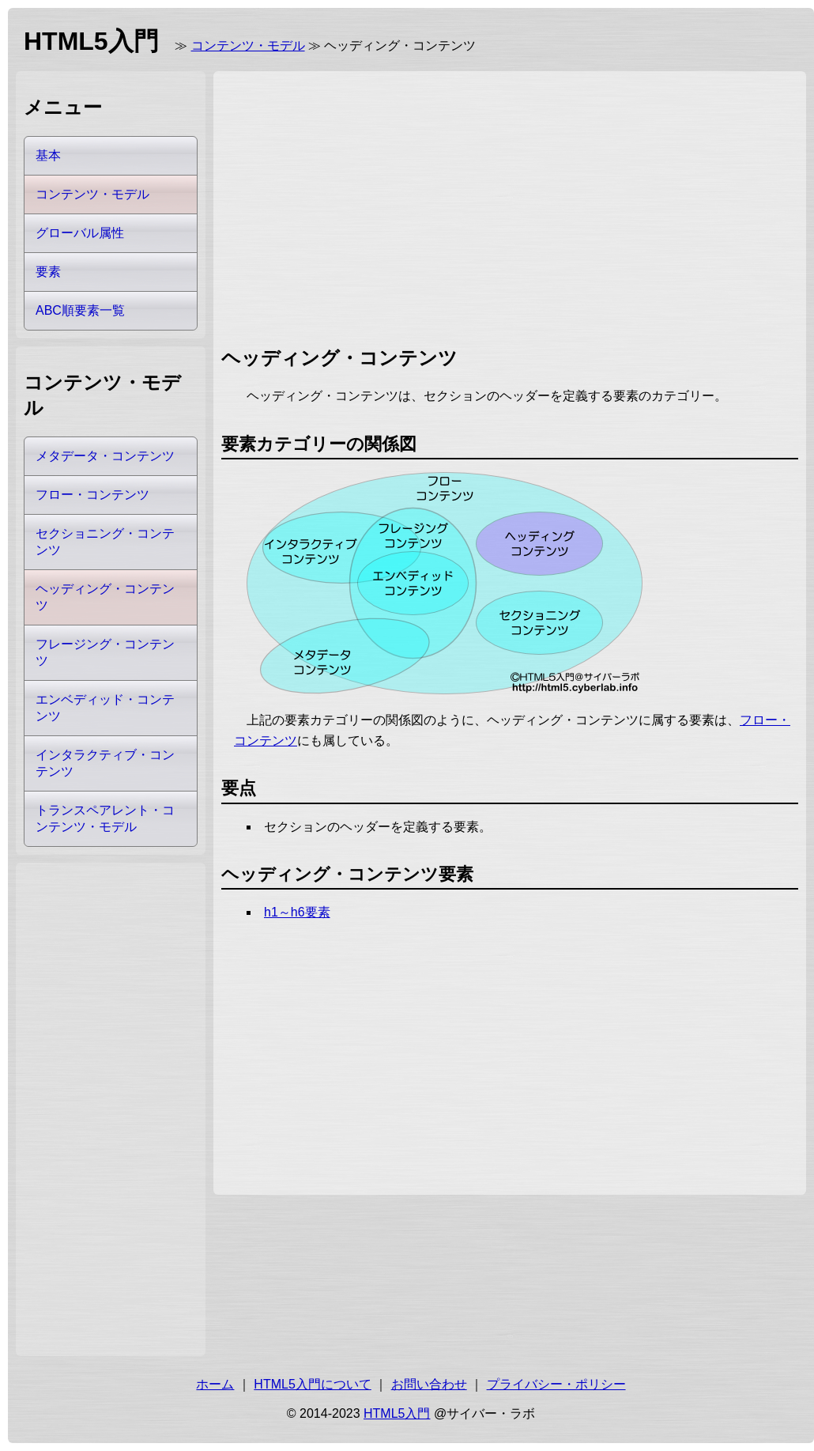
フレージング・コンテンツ (105, 652)
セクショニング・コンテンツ (105, 542)
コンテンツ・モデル (248, 45)
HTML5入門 (397, 1413)
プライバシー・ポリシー (556, 1384)
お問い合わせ (429, 1384)
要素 (48, 271)
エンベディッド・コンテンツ (105, 708)
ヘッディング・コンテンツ (105, 597)
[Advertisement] (414, 205)
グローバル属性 (80, 233)
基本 (48, 155)
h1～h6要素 (297, 912)
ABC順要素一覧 (80, 310)
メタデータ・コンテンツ (105, 456)
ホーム (215, 1384)
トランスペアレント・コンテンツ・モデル (105, 818)
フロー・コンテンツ (92, 494)
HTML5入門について (312, 1384)
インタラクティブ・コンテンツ (105, 763)
